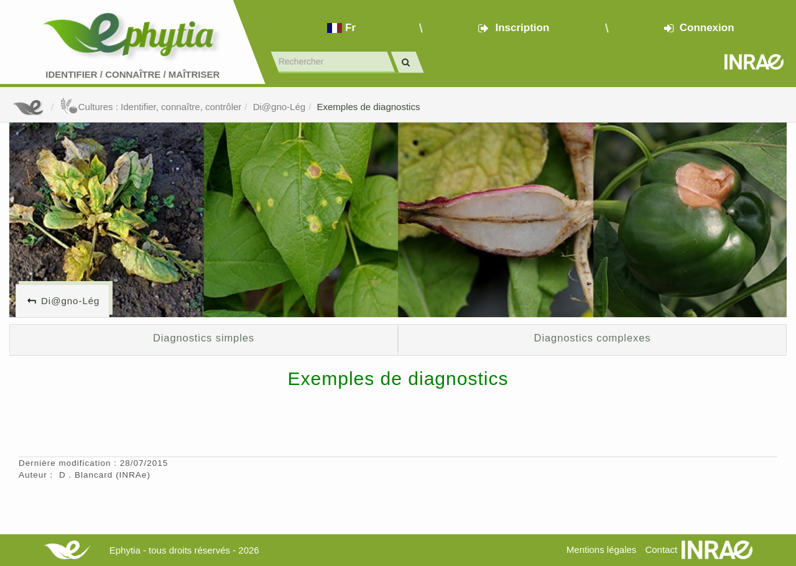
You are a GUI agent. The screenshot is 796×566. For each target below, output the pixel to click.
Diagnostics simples (203, 337)
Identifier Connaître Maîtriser (132, 74)
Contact (661, 549)
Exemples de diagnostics (368, 106)
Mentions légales (602, 549)
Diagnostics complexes (592, 337)
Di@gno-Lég (279, 106)
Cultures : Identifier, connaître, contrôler (151, 106)
